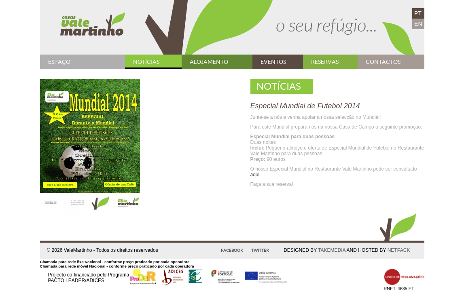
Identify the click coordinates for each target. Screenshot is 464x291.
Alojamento (209, 62)
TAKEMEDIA (331, 250)
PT (418, 13)
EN (418, 24)
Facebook (232, 250)
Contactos (383, 62)
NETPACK (399, 250)
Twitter (260, 250)
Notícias (146, 62)
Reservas (325, 62)
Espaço (59, 62)
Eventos (273, 62)
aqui (255, 174)
